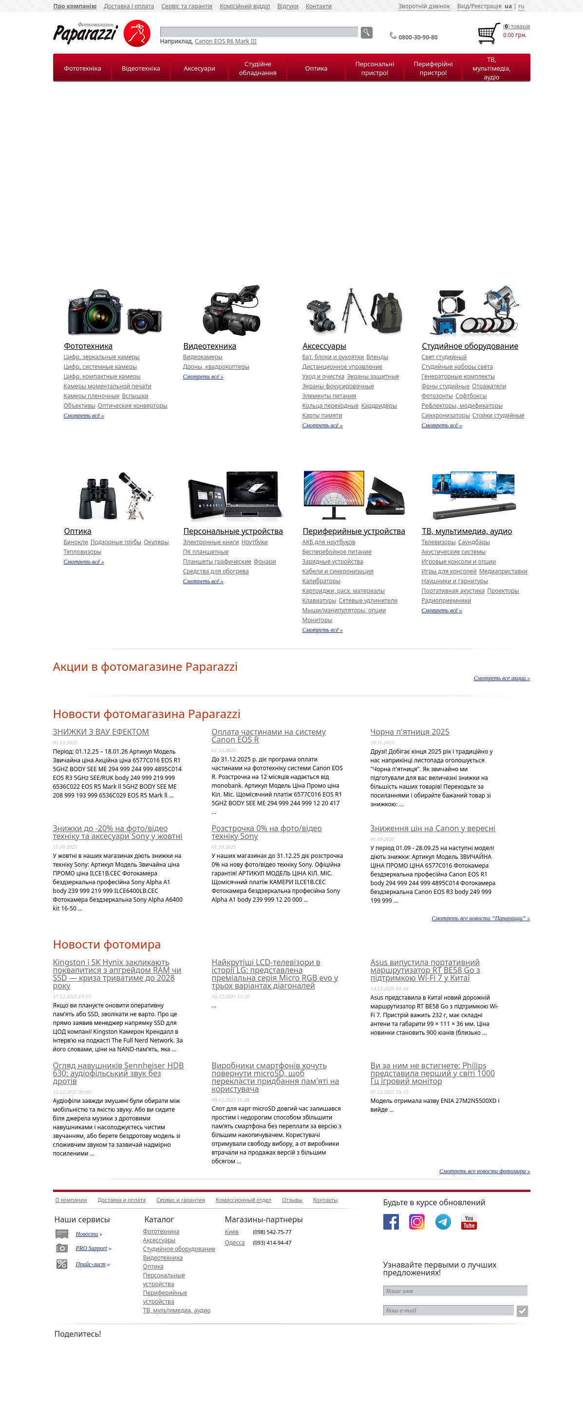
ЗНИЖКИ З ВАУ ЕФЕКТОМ (101, 731)
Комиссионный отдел (243, 1199)
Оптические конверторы (133, 405)
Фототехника (88, 346)
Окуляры (156, 542)
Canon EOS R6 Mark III (226, 41)
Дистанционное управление (342, 366)
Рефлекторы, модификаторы (462, 405)
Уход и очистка (323, 376)
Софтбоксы (471, 396)
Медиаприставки (503, 571)
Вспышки (135, 396)
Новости (87, 1234)
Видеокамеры (203, 357)
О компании (71, 1199)
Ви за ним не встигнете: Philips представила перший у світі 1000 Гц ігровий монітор (433, 1073)
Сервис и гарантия (180, 1199)
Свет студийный (444, 357)
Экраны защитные (373, 376)
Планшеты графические (217, 561)
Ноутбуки (255, 542)
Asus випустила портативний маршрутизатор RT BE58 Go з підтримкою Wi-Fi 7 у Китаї (425, 970)
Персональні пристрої (375, 68)
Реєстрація (486, 6)
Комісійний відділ (245, 6)
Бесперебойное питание (337, 552)
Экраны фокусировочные (338, 386)
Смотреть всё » (84, 415)
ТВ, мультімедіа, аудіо (491, 68)
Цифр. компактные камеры (102, 376)
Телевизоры (439, 542)
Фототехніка (82, 68)
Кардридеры (379, 405)
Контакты (325, 1199)
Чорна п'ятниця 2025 (410, 731)
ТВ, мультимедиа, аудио (467, 531)
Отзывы (292, 1199)
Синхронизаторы (446, 415)
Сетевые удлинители (368, 600)
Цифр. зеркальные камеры (102, 357)
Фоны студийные (446, 386)
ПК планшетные (206, 552)
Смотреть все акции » (502, 678)
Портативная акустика (453, 591)
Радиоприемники (446, 600)
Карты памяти (322, 415)
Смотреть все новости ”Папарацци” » (481, 918)
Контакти (319, 6)
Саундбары (474, 542)
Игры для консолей (449, 571)
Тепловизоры (83, 552)
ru (521, 6)
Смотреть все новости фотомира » (484, 1171)
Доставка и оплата (122, 1199)
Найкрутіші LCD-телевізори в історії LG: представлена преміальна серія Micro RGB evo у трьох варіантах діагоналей (275, 974)
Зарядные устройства (332, 561)
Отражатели (489, 386)
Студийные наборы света (457, 366)
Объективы (80, 405)
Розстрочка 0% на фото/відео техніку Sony (267, 832)
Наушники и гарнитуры (455, 581)
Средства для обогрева (216, 571)
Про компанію (75, 6)
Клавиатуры (319, 600)
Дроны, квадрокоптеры (216, 366)
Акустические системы (454, 552)
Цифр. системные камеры (100, 366)
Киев (232, 1232)
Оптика (316, 68)
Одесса (235, 1242)
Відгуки (288, 6)
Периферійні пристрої (433, 68)
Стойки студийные (498, 415)
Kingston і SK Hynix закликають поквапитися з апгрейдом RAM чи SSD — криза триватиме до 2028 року (117, 974)
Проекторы (503, 591)
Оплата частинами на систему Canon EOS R (269, 735)
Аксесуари (199, 68)
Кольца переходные (330, 405)
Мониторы (317, 620)
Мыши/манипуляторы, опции (344, 610)
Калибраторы (321, 581)
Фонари (265, 561)
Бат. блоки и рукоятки (333, 357)
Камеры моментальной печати (107, 386)
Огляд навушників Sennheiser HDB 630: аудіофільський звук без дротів (118, 1073)
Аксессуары (324, 346)
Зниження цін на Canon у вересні (433, 828)
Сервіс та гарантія (186, 6)
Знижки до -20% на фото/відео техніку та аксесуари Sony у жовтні (118, 832)
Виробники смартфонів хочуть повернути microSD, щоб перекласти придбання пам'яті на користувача (275, 1077)
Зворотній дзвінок (424, 6)
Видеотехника (210, 346)
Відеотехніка (141, 68)
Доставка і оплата (129, 6)
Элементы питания (329, 396)
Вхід (463, 6)
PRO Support (91, 1248)
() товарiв (516, 26)
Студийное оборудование (470, 346)
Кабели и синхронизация (338, 571)
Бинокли (76, 542)
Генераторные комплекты (458, 376)
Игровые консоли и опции (459, 561)
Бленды (377, 357)
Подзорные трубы (116, 542)
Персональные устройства (233, 531)
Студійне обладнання (258, 68)
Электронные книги (211, 542)
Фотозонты (437, 396)
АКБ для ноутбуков (329, 542)
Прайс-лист (91, 1264)
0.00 (508, 34)
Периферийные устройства (354, 531)
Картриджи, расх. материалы (343, 591)
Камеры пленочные (92, 396)
